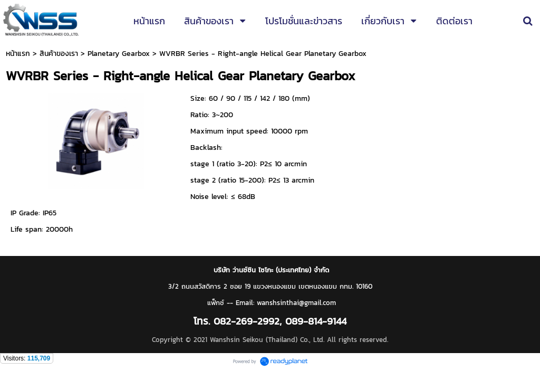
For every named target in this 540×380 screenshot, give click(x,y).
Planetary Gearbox (119, 53)
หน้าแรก (18, 53)
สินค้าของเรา (59, 53)
